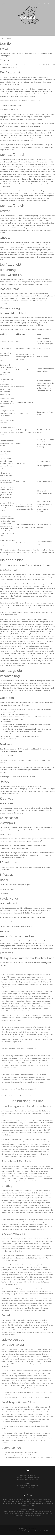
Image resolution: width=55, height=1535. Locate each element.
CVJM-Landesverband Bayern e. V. (13, 1511)
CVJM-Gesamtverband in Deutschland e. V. (38, 1511)
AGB (32, 1531)
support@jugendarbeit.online (29, 1485)
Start (3, 38)
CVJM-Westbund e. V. (9, 1513)
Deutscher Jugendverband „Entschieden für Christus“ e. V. (34, 1513)
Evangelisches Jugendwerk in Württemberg (27, 1515)
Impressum (10, 1531)
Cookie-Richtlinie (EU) (41, 1531)
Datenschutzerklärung (22, 1531)
